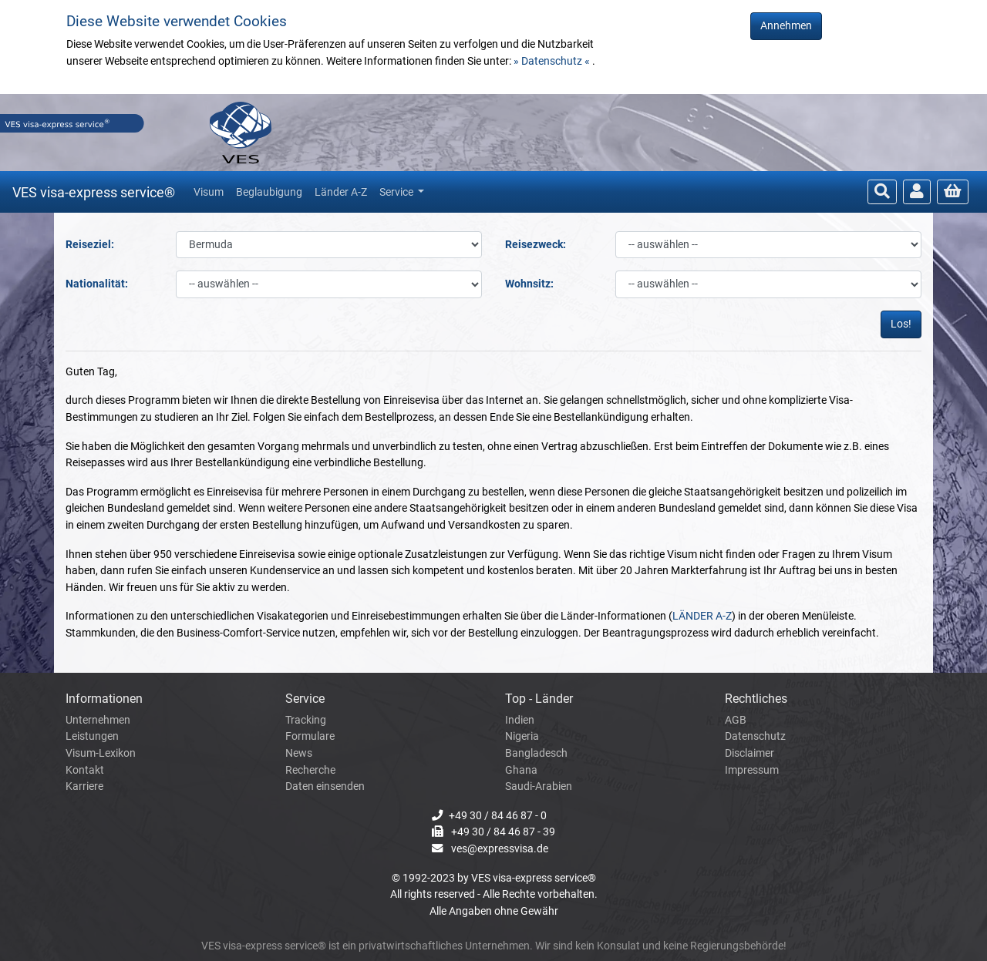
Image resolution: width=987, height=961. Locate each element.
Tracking (305, 720)
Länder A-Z (341, 192)
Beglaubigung (269, 192)
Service (397, 192)
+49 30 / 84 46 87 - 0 (498, 815)
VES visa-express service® (93, 192)
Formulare (310, 736)
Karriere (84, 786)
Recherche (310, 770)
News (298, 753)
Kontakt (85, 770)
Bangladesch (536, 753)
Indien (519, 720)
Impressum (752, 770)
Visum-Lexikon (101, 753)
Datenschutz (755, 736)
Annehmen (786, 25)
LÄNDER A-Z (702, 616)
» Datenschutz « (553, 61)
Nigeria (522, 736)
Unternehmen (98, 720)
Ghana (521, 770)
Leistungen (92, 736)
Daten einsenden (325, 786)
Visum (209, 192)
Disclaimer (749, 753)
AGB (735, 720)
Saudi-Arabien (538, 786)
